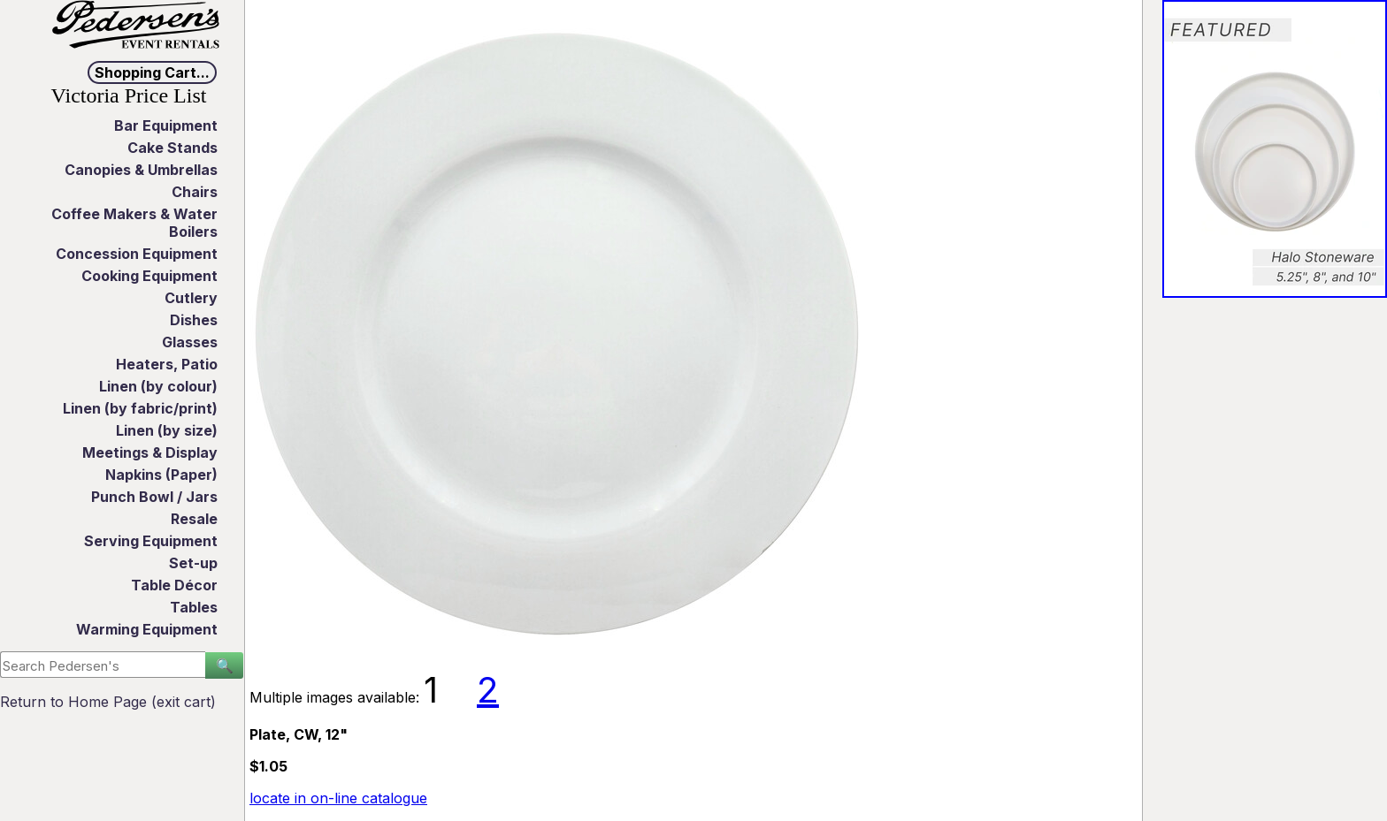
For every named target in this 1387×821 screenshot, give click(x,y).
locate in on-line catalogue (338, 798)
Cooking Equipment (149, 276)
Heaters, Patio (167, 364)
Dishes (194, 320)
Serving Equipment (151, 541)
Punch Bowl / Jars (154, 497)
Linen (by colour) (158, 386)
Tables (194, 607)
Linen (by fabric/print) (140, 408)
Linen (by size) (167, 430)
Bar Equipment (166, 125)
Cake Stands (172, 147)
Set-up (193, 563)
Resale (194, 519)
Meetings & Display (150, 452)
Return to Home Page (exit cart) (108, 702)
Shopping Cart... (152, 72)
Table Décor (174, 585)
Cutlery (191, 298)
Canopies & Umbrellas (141, 170)
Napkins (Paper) (161, 474)
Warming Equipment (147, 629)
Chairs (195, 192)
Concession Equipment (137, 253)
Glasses (190, 342)
